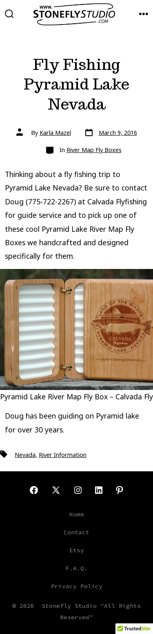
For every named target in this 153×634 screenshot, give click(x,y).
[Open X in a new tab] (56, 490)
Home (76, 514)
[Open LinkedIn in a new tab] (99, 490)
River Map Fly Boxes (94, 150)
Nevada (25, 455)
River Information (62, 455)
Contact (76, 532)
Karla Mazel (55, 133)
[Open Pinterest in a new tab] (119, 490)
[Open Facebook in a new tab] (34, 490)
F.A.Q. (77, 568)
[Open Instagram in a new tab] (78, 490)
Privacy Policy (76, 586)
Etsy (76, 550)
